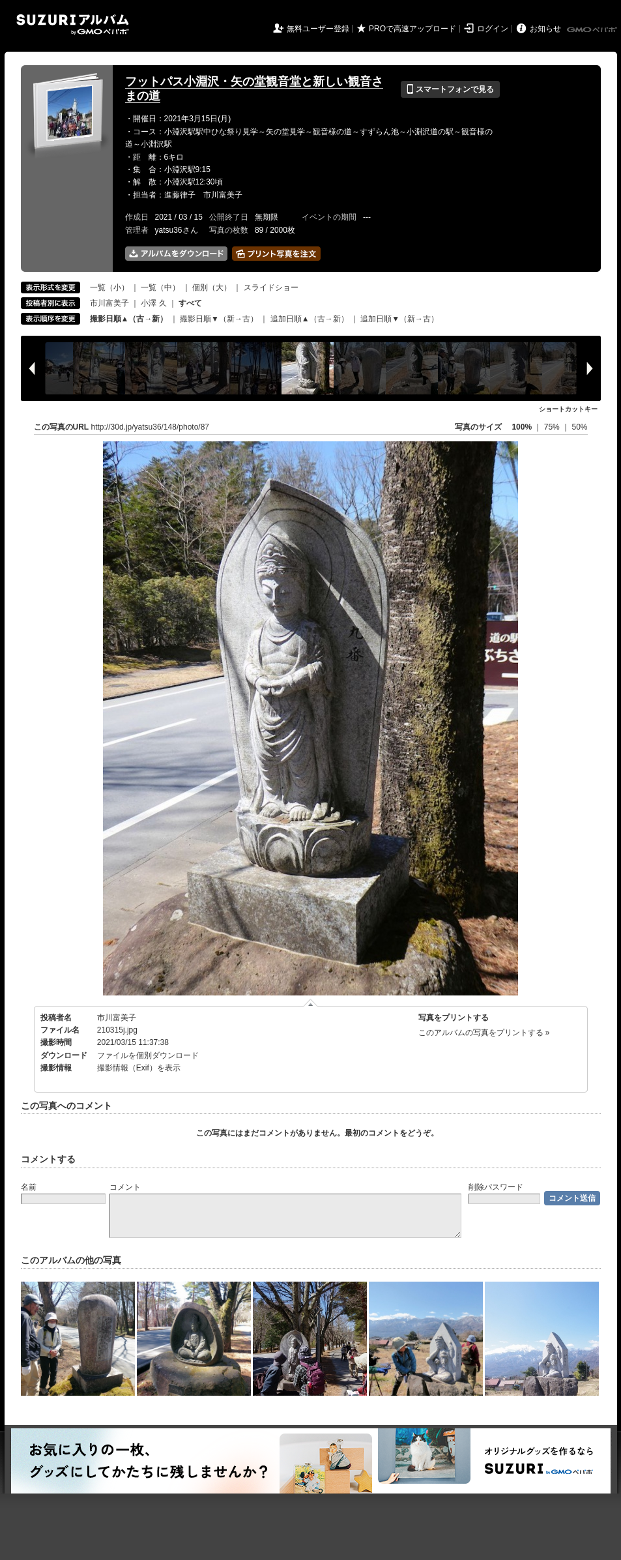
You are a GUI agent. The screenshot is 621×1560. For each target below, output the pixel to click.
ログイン (492, 28)
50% (579, 427)
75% (553, 427)
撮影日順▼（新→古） (219, 318)
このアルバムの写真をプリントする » (484, 1032)
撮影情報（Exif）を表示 (139, 1067)
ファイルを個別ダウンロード (148, 1055)
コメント (125, 1187)
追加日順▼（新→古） (399, 318)
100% (522, 427)
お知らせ (545, 28)
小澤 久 (153, 303)
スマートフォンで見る (450, 89)
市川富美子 (109, 303)
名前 (28, 1187)
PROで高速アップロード (412, 28)
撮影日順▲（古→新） (129, 318)
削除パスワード (496, 1187)
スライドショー (271, 287)
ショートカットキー (568, 409)
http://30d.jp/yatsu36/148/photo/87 (150, 427)
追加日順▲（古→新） (309, 318)
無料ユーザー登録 (318, 28)
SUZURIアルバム (73, 24)
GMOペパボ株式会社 (593, 30)
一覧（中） (160, 287)
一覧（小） (109, 287)
